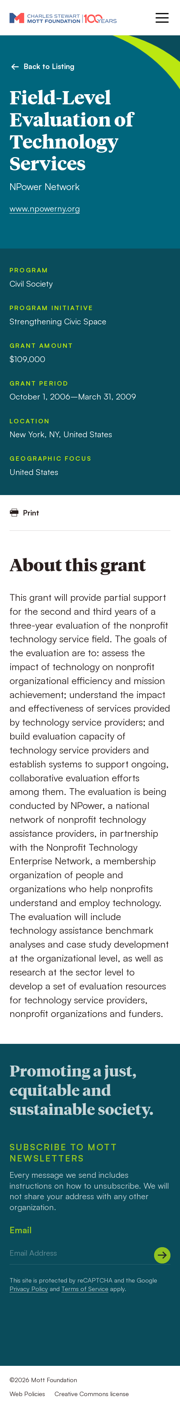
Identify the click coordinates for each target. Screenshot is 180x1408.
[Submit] (162, 1255)
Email (21, 1229)
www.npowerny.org (45, 208)
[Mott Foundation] (63, 17)
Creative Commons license (92, 1393)
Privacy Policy (29, 1288)
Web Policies (27, 1393)
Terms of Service (84, 1288)
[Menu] (161, 18)
